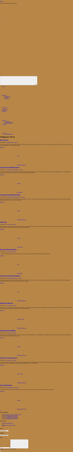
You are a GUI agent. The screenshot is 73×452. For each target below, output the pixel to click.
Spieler (18, 373)
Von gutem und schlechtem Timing (10, 194)
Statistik (12, 120)
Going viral (3, 222)
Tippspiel (6, 97)
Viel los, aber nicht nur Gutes (8, 358)
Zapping (18, 238)
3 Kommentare (20, 273)
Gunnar (16, 142)
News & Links (5, 110)
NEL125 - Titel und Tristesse (16, 414)
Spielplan (4, 111)
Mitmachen (13, 95)
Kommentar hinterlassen (21, 164)
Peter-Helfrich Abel (5, 414)
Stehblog (1, 1)
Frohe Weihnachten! (6, 385)
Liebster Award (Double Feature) (9, 167)
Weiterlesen (2, 147)
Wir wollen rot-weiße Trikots (7, 423)
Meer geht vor (4, 140)
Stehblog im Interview (6, 303)
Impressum (12, 133)
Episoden (6, 108)
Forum (3, 86)
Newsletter (4, 124)
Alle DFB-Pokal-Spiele (9, 122)
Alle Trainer (7, 121)
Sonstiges (19, 183)
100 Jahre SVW (7, 96)
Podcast (12, 107)
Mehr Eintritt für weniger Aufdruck (8, 425)
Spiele (18, 156)
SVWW (18, 210)
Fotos (18, 264)
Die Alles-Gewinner (8, 123)
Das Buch (4, 109)
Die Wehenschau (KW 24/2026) (12, 415)
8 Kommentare (20, 192)
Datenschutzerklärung (9, 134)
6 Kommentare (20, 246)
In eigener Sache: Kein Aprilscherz (10, 275)
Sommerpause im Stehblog (8, 330)
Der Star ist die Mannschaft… (9, 249)
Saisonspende (7, 98)
